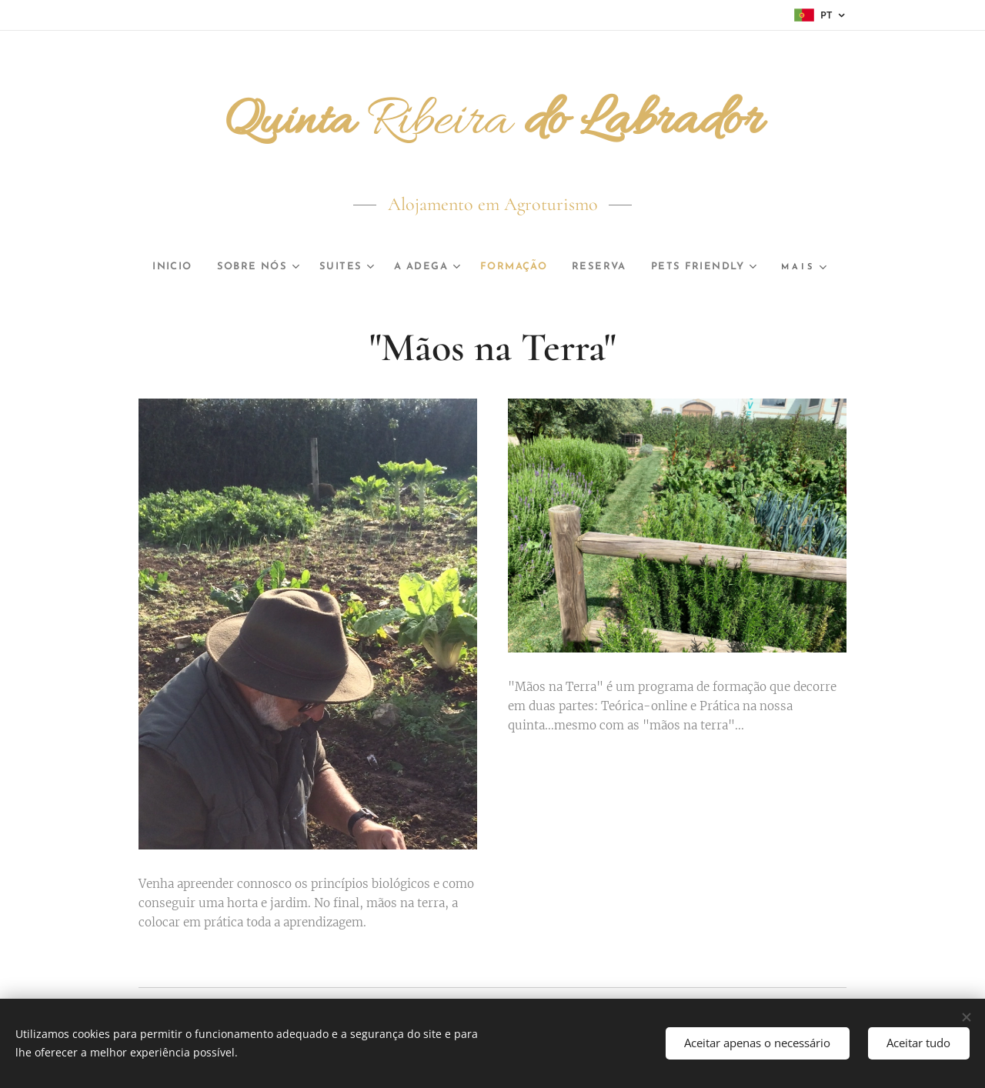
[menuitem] (227, 267)
